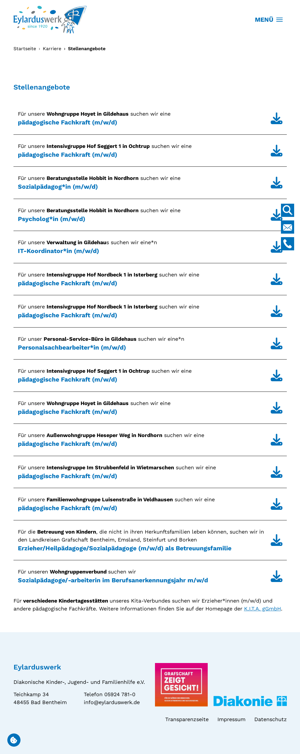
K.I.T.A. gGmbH (262, 608)
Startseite (24, 48)
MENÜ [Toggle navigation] (269, 19)
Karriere (52, 48)
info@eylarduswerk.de (112, 702)
